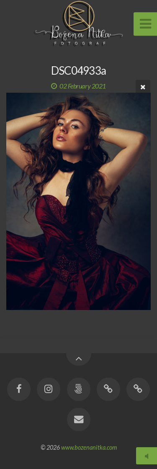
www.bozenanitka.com (89, 447)
